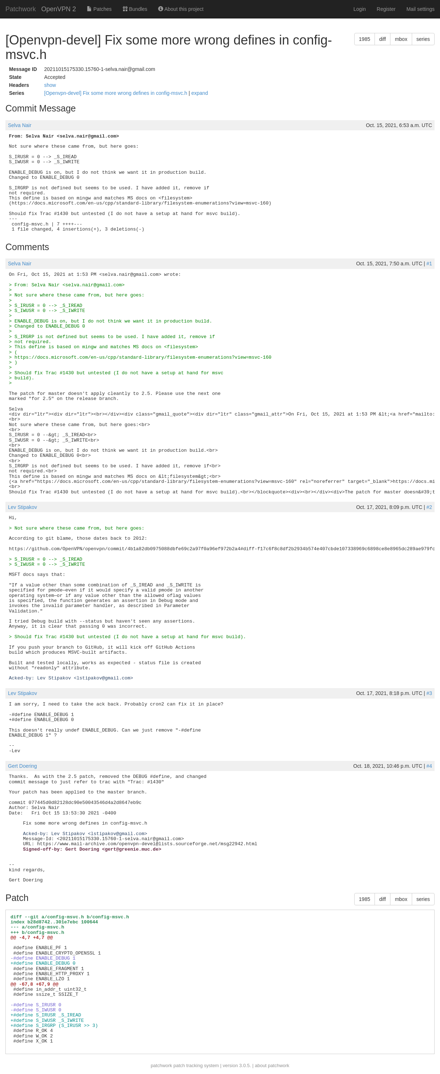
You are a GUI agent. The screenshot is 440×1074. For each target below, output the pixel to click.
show (50, 85)
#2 (429, 507)
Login (360, 9)
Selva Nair (19, 125)
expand (199, 93)
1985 (364, 39)
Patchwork (20, 9)
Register (386, 9)
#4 (429, 766)
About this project (180, 9)
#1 (429, 263)
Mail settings (420, 9)
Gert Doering (22, 766)
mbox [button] (401, 39)
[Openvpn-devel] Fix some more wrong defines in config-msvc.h (116, 93)
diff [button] (382, 39)
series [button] (423, 39)
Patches (99, 9)
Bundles (135, 9)
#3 (429, 693)
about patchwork (272, 1065)
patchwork (161, 1065)
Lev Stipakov (22, 507)
